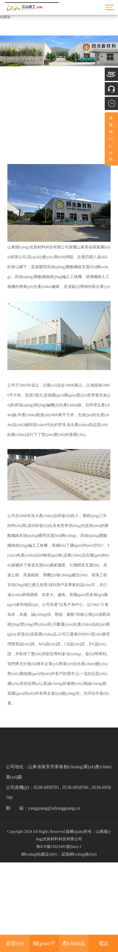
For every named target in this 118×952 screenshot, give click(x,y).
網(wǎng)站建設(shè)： (40, 854)
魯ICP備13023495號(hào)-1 (59, 846)
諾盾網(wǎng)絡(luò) (78, 854)
